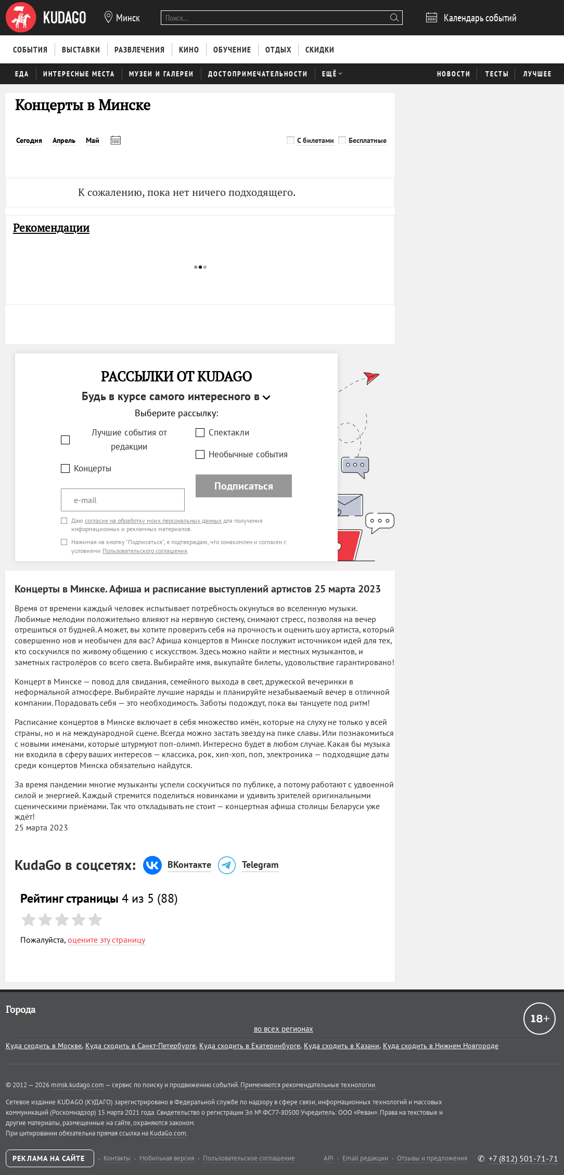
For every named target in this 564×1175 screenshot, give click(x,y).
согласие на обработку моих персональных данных (153, 520)
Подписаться (243, 486)
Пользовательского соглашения (144, 551)
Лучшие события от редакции (129, 439)
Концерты (92, 468)
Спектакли (229, 432)
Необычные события (248, 454)
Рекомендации (51, 228)
